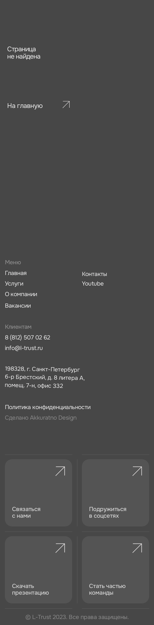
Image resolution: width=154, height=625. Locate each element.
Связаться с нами (26, 512)
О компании (21, 294)
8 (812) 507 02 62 (27, 337)
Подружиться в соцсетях (107, 512)
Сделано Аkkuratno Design (41, 417)
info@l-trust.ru (24, 348)
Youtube (93, 283)
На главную (24, 105)
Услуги (14, 283)
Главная (16, 273)
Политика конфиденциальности (48, 407)
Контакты (94, 274)
